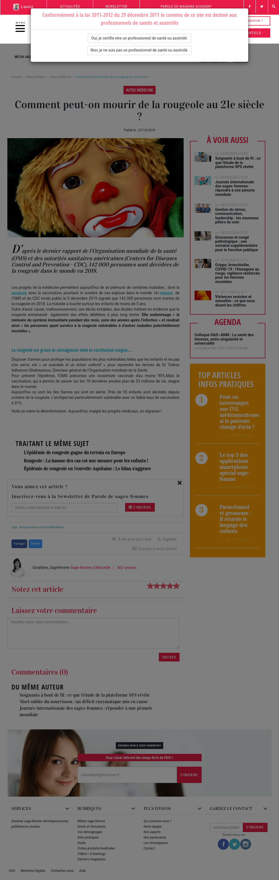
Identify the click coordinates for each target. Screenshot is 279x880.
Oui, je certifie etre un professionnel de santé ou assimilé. (139, 38)
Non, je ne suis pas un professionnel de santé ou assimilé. (140, 50)
